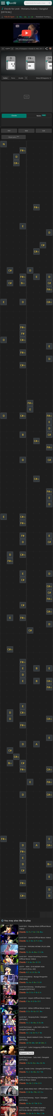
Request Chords (26, 1053)
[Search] (49, 3)
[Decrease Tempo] (3, 48)
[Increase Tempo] (12, 48)
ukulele (20, 78)
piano (13, 78)
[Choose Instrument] (26, 78)
